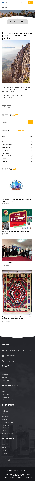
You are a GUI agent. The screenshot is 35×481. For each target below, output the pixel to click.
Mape (5, 450)
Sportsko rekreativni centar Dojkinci (18, 478)
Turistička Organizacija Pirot (15, 470)
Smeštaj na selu (17, 144)
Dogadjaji (14, 474)
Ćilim (4, 391)
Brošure (5, 445)
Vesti (17, 136)
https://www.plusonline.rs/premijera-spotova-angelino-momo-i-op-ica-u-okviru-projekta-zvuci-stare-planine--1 (17, 89)
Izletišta (5, 411)
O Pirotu (5, 377)
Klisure (5, 414)
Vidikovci (5, 431)
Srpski (5, 2)
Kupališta (6, 417)
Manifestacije (17, 142)
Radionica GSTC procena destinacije (13, 263)
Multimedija (17, 161)
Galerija (5, 447)
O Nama (5, 372)
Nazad (12, 21)
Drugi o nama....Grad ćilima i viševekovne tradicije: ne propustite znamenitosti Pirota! (17, 318)
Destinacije (17, 150)
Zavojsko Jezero (8, 433)
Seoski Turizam (8, 422)
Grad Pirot (17, 139)
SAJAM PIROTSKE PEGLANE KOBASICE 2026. (15, 231)
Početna (7, 474)
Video (5, 453)
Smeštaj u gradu (17, 147)
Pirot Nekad (7, 380)
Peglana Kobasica (8, 400)
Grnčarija (6, 394)
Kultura (17, 158)
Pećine (5, 419)
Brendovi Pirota (17, 156)
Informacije (17, 153)
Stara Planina (7, 425)
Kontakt (5, 375)
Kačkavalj (6, 397)
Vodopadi (6, 428)
